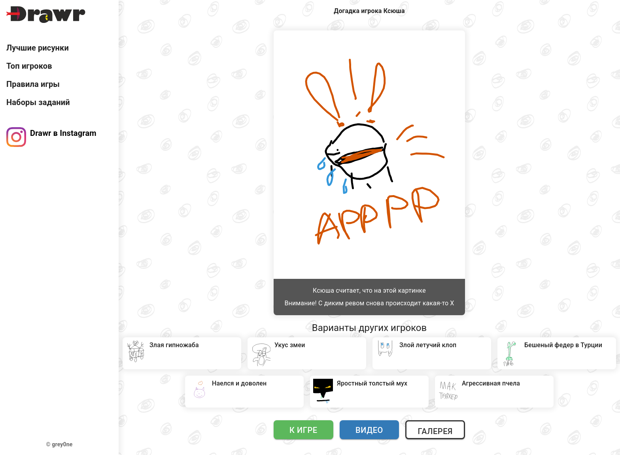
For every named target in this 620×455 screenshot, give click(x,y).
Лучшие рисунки (37, 48)
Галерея (435, 431)
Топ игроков (29, 66)
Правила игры (33, 84)
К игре (303, 430)
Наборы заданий (38, 102)
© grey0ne (59, 444)
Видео (369, 430)
